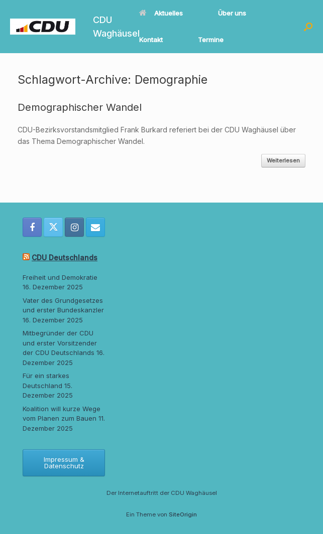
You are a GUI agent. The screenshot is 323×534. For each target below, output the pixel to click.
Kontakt (151, 40)
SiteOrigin (183, 514)
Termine (211, 40)
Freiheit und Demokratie (60, 277)
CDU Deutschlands (64, 257)
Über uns (232, 13)
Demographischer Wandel (80, 107)
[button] (308, 26)
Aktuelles (161, 13)
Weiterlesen (283, 160)
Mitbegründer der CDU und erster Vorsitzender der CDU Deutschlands (60, 343)
